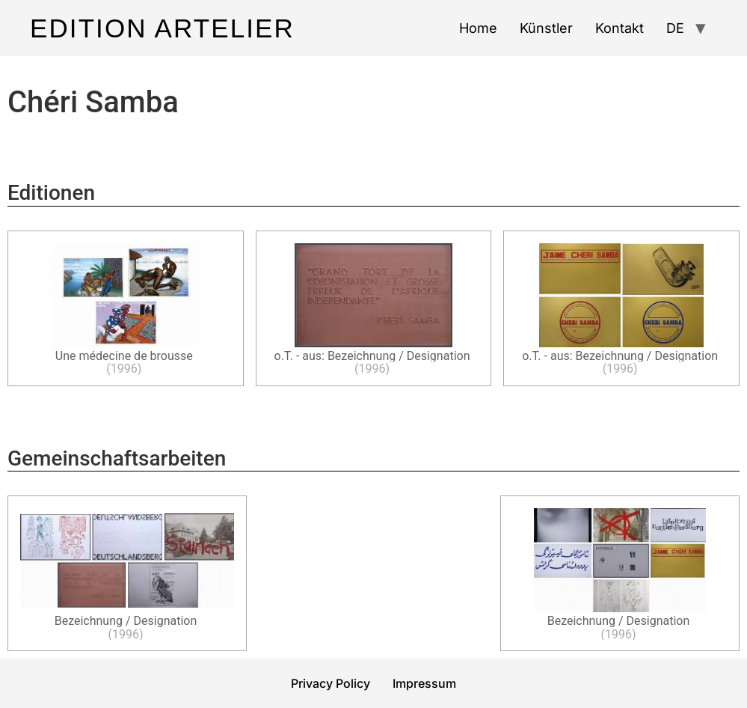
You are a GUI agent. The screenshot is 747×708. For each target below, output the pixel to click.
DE (675, 28)
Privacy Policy (330, 683)
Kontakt (619, 28)
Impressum (424, 683)
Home (478, 28)
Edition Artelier (162, 28)
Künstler (546, 28)
